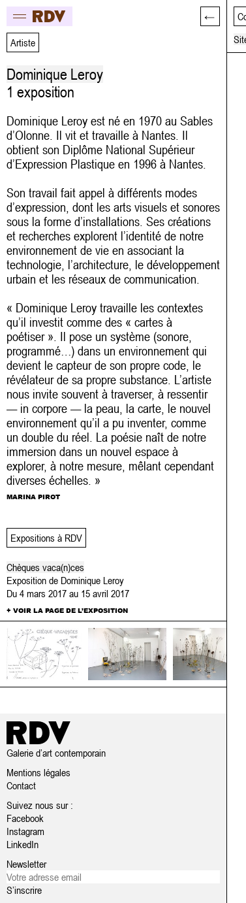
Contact (21, 785)
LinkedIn (22, 844)
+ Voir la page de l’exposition (67, 610)
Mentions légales (38, 772)
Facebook (25, 818)
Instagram (25, 831)
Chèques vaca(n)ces (45, 567)
